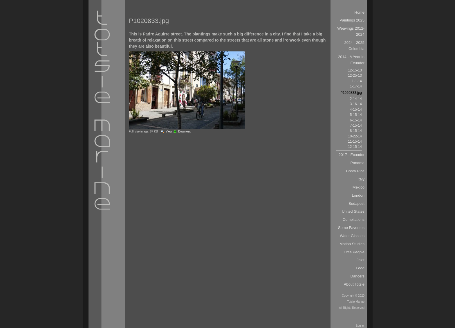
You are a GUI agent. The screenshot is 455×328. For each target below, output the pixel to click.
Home (359, 12)
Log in (360, 325)
